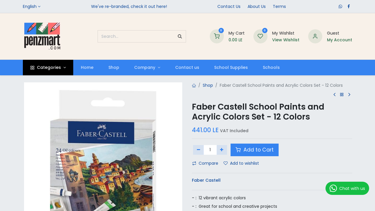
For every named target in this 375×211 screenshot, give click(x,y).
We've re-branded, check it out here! (129, 6)
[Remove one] (198, 149)
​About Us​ (257, 6)
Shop (208, 85)
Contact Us (229, 6)
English (30, 6)
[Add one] (222, 149)
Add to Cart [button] (255, 149)
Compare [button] (205, 163)
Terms (279, 6)
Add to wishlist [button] (241, 163)
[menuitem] (87, 67)
